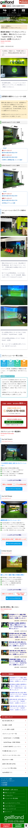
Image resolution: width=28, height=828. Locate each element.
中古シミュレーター (10, 792)
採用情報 (4, 782)
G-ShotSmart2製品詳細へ (15, 598)
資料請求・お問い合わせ (11, 789)
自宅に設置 (14, 11)
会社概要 (4, 784)
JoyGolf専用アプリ (7, 772)
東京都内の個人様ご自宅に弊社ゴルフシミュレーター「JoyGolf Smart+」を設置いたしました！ (18, 694)
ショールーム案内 (7, 778)
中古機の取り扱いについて (9, 751)
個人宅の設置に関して (8, 720)
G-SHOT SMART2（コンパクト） (12, 746)
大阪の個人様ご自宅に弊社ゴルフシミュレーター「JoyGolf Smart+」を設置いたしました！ (18, 708)
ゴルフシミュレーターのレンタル (11, 755)
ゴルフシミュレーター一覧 (9, 733)
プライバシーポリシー (8, 780)
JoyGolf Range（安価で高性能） (12, 742)
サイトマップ (8, 811)
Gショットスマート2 (10, 809)
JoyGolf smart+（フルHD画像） (11, 738)
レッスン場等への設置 (8, 729)
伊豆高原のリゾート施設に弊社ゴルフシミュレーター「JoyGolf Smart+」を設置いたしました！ (18, 679)
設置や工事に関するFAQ (8, 764)
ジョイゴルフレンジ (10, 806)
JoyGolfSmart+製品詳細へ (15, 488)
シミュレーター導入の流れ (9, 768)
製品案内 (4, 11)
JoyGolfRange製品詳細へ (14, 543)
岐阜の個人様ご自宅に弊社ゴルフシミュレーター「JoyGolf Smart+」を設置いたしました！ (18, 701)
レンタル (23, 11)
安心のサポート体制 (7, 759)
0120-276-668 (7, 825)
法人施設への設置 (7, 725)
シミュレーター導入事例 (11, 798)
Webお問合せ (18, 825)
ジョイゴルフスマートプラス (12, 803)
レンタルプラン (9, 795)
